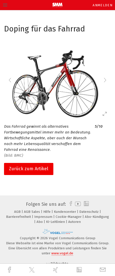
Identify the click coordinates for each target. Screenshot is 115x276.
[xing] (56, 270)
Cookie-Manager (69, 217)
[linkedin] (80, 270)
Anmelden (102, 5)
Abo (40, 222)
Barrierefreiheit (19, 217)
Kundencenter (65, 212)
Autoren (74, 222)
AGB (18, 212)
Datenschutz (89, 212)
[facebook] (10, 270)
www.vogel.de (62, 253)
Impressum (43, 217)
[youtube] (77, 204)
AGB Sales (32, 212)
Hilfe (47, 212)
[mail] (103, 270)
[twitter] (32, 269)
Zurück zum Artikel (28, 168)
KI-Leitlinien (56, 222)
